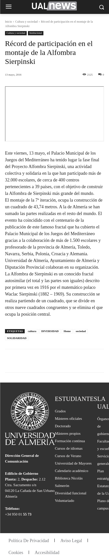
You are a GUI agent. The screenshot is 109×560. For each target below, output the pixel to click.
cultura (32, 331)
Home (67, 331)
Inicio (8, 21)
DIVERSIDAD (50, 331)
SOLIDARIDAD (16, 338)
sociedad (81, 331)
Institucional (35, 33)
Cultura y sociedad (26, 21)
